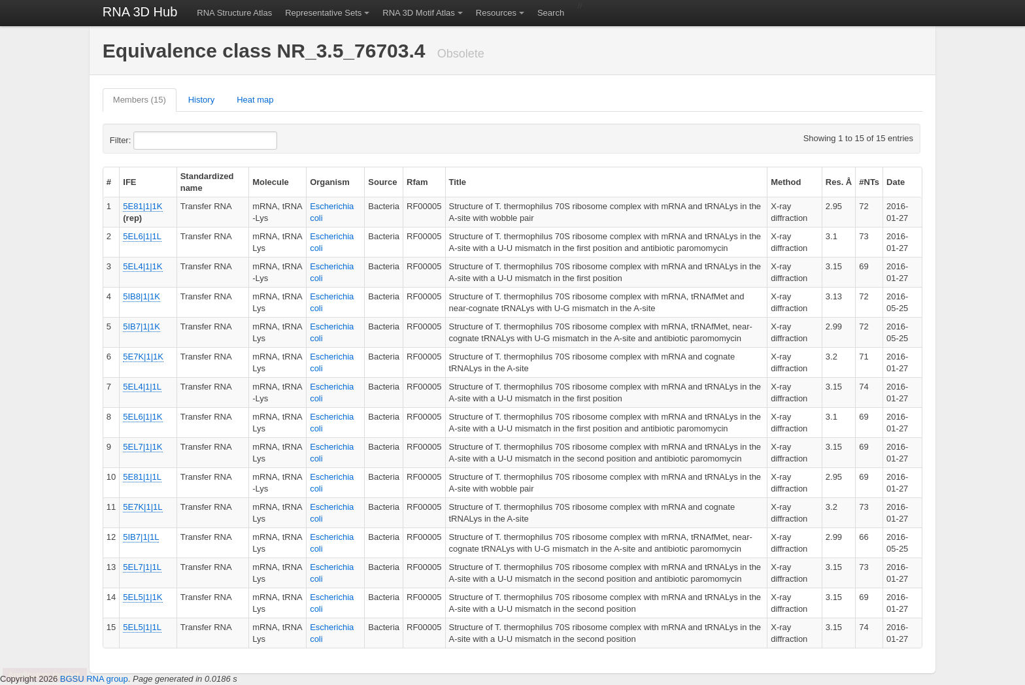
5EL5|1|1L (142, 627)
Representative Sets (323, 13)
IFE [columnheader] (129, 182)
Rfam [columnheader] (417, 182)
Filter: (152, 140)
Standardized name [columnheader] (207, 182)
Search (550, 13)
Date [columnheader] (895, 182)
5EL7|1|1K (142, 447)
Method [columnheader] (786, 182)
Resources (496, 13)
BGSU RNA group (94, 679)
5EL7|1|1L (142, 567)
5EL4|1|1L (142, 387)
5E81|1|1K (142, 206)
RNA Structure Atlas (234, 13)
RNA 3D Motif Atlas (418, 13)
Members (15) (139, 100)
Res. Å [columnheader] (839, 182)
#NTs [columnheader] (869, 182)
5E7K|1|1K (143, 356)
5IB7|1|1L (141, 537)
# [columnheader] (109, 182)
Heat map (255, 100)
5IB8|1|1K (141, 296)
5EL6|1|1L (142, 236)
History (201, 100)
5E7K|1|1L (142, 507)
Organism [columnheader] (330, 182)
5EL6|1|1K (142, 417)
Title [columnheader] (458, 182)
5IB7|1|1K (141, 326)
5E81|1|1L (142, 477)
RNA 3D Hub (140, 12)
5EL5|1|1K (142, 597)
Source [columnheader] (382, 182)
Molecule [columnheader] (270, 182)
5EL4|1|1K (142, 266)
